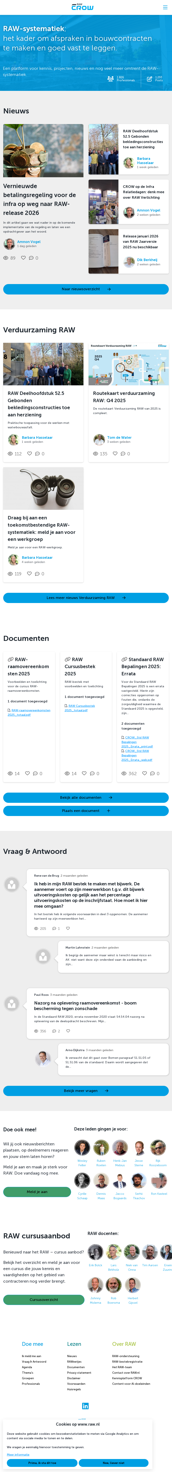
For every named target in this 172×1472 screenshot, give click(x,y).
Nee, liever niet (113, 1463)
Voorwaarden (76, 1383)
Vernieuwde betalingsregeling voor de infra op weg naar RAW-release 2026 (39, 199)
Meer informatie (18, 1454)
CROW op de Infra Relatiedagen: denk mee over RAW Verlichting (143, 191)
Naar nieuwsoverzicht (86, 289)
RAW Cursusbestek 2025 (80, 667)
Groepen (28, 1378)
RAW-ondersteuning (125, 1356)
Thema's (27, 1372)
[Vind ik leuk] (23, 258)
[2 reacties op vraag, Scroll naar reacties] (57, 1031)
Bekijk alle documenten (86, 797)
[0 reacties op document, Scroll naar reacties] (38, 774)
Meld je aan (37, 1192)
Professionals (31, 1383)
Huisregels (74, 1389)
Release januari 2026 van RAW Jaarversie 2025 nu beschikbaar (140, 241)
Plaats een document (86, 811)
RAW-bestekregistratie (127, 1361)
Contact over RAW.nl (126, 1372)
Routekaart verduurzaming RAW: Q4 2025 (124, 396)
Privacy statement (79, 1372)
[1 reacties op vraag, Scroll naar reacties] (57, 928)
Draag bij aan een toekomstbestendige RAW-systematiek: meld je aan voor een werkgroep (42, 528)
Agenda (27, 1367)
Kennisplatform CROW (127, 1378)
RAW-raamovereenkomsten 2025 (28, 667)
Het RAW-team (122, 1367)
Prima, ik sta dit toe (42, 1463)
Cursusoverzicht (44, 1300)
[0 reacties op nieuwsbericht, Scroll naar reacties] (34, 258)
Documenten (76, 1367)
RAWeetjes (74, 1361)
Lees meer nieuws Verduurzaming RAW (86, 598)
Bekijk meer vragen (86, 1091)
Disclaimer (73, 1378)
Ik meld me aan (31, 1356)
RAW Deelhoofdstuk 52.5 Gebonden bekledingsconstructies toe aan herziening (143, 139)
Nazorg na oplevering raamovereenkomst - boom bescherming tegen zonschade (85, 1005)
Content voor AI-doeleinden (131, 1383)
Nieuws (72, 1356)
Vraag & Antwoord (34, 1361)
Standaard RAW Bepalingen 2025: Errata (142, 667)
